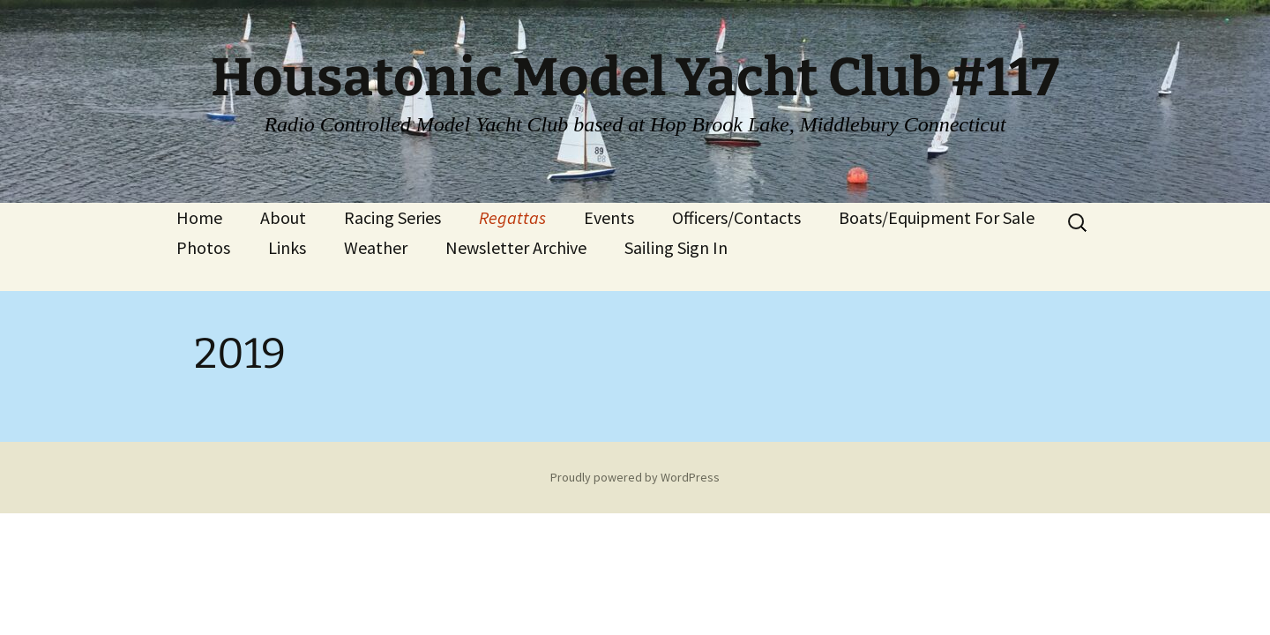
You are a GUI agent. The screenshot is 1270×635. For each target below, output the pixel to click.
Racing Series (392, 217)
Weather (375, 247)
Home (199, 217)
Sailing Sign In (676, 247)
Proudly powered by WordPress (635, 477)
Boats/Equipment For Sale (937, 217)
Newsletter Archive (515, 247)
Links (287, 247)
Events (609, 217)
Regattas (512, 217)
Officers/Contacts (736, 217)
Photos (203, 247)
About (283, 217)
